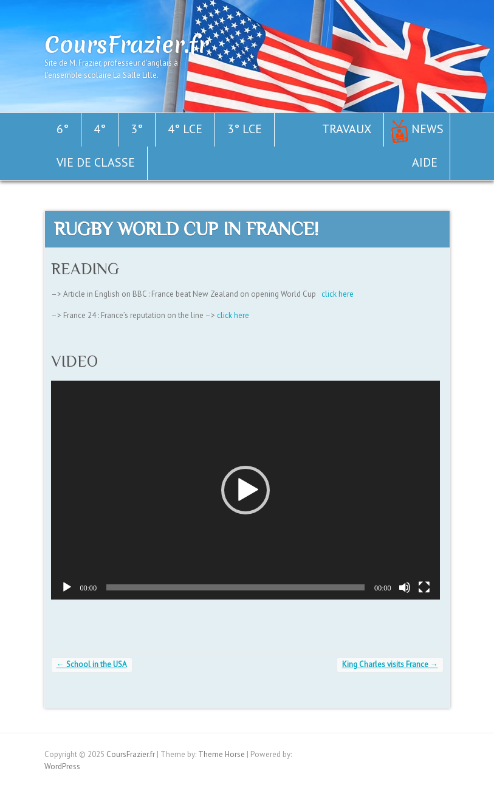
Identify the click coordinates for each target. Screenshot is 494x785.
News (427, 129)
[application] (245, 490)
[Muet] (405, 587)
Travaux (346, 129)
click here (337, 294)
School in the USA (92, 664)
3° (137, 129)
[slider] (235, 587)
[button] (245, 490)
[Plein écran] (424, 587)
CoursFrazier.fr (126, 44)
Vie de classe (96, 162)
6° (63, 129)
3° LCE (244, 129)
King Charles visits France (390, 664)
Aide (424, 162)
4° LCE (185, 129)
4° (100, 129)
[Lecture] (67, 587)
